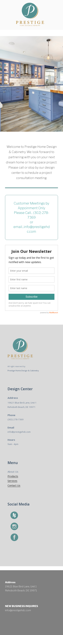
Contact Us (14, 485)
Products (13, 476)
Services (12, 480)
